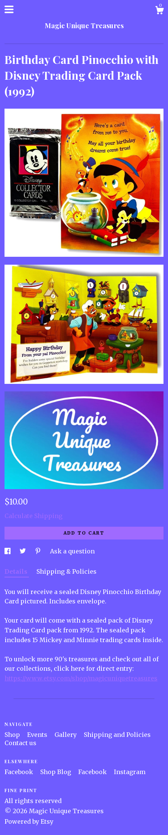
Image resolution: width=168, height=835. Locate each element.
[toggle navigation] (9, 9)
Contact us (20, 743)
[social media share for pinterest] (38, 551)
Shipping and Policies (117, 734)
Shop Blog (56, 772)
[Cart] (159, 11)
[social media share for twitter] (23, 551)
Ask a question (72, 551)
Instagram (129, 772)
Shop (13, 734)
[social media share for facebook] (8, 551)
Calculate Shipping (33, 516)
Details (17, 571)
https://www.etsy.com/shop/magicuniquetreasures (81, 678)
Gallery (66, 734)
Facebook (20, 772)
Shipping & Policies (66, 571)
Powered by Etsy (29, 821)
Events (38, 734)
